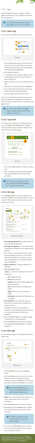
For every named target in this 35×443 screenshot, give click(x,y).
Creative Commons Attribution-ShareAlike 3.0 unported (15, 437)
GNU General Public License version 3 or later (16, 438)
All (7, 272)
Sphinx (23, 440)
